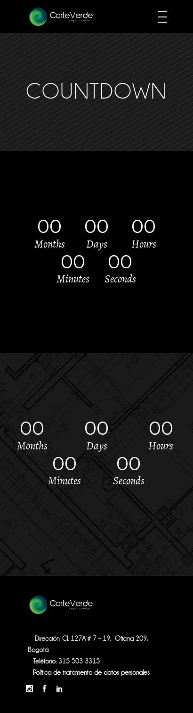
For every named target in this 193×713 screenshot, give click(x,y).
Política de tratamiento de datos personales (91, 672)
